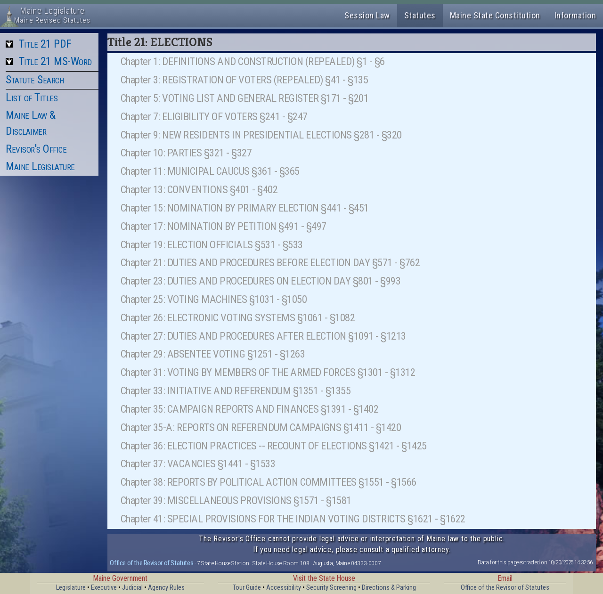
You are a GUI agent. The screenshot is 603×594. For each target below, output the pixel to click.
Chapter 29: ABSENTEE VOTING (183, 354)
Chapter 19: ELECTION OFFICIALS (187, 244)
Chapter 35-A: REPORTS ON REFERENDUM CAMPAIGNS (231, 427)
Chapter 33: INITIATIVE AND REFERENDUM (206, 390)
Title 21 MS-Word (55, 61)
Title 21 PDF (45, 43)
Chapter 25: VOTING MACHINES (184, 299)
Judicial (132, 588)
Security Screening (331, 588)
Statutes (420, 15)
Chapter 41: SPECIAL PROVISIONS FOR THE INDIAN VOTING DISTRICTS (263, 519)
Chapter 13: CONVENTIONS (174, 189)
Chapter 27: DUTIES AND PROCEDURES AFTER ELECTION (233, 336)
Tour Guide (247, 588)
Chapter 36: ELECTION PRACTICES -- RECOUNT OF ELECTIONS (244, 445)
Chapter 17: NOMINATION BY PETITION (199, 226)
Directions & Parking (389, 588)
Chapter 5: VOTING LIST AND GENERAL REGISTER (220, 98)
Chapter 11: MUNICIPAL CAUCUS (185, 171)
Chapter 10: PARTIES (161, 152)
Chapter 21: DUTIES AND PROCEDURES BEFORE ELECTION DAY (245, 262)
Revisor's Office (36, 148)
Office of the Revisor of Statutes (151, 563)
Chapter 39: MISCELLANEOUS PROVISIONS (206, 500)
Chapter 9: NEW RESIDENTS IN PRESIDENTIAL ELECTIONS (236, 135)
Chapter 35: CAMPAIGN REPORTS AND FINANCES (220, 409)
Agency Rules (166, 588)
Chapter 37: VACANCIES (168, 463)
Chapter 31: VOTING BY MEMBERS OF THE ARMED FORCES (238, 372)
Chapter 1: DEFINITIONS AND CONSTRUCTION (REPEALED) (238, 61)
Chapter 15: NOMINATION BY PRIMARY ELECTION (220, 208)
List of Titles (31, 97)
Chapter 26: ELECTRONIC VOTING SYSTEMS (208, 317)
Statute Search (35, 79)
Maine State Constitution (495, 15)
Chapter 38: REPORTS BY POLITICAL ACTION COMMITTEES (239, 482)
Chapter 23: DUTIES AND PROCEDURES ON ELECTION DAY (236, 281)
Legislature (71, 588)
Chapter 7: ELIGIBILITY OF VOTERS (189, 116)
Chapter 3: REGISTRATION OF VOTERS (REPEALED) (222, 79)
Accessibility (283, 588)
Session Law (367, 15)
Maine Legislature (40, 166)
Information (575, 15)
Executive (104, 588)
